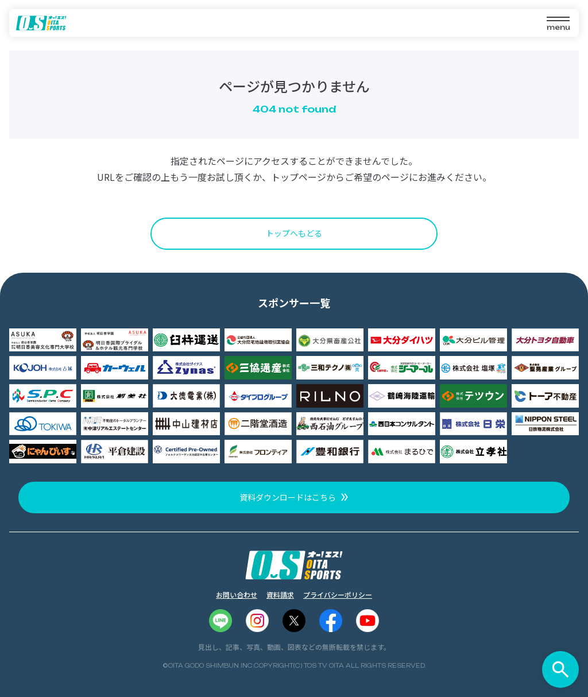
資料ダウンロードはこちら (287, 497)
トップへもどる (294, 233)
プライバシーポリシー (337, 594)
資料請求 (280, 594)
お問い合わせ (236, 594)
